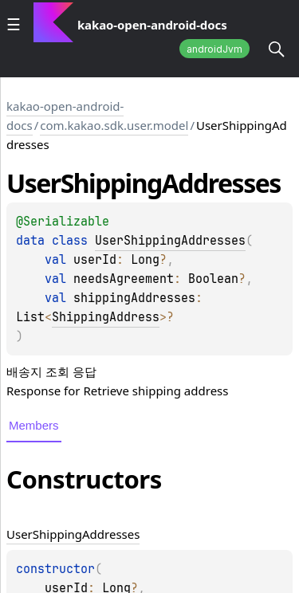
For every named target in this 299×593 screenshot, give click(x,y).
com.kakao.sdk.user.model (114, 125)
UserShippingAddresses (170, 241)
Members (34, 425)
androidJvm (214, 49)
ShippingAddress (105, 317)
